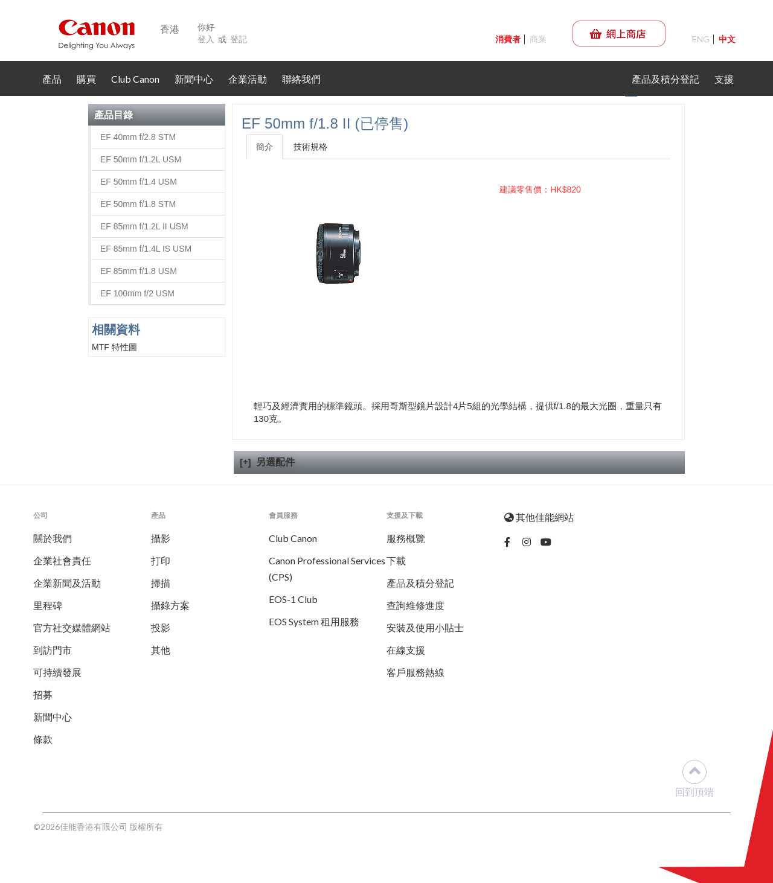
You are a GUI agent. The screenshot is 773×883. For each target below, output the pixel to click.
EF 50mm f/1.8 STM (138, 204)
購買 (86, 78)
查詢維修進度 (415, 605)
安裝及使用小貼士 (425, 627)
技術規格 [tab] (310, 146)
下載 (396, 560)
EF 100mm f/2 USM (137, 293)
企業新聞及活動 (67, 582)
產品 (52, 78)
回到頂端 (694, 778)
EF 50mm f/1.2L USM (140, 159)
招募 (43, 694)
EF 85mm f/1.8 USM (138, 271)
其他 (160, 649)
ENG (701, 39)
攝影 (160, 538)
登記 (238, 39)
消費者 (508, 39)
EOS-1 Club (293, 599)
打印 (160, 560)
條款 (43, 739)
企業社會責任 (62, 560)
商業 (538, 39)
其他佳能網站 (539, 517)
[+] (245, 462)
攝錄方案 (170, 605)
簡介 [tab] (264, 146)
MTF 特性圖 (114, 347)
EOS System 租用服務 (314, 621)
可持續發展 (57, 672)
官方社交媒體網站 (72, 627)
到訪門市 (52, 649)
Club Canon (135, 78)
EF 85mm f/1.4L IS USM (145, 248)
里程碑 (47, 605)
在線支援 (405, 649)
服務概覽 (405, 538)
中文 (727, 39)
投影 (160, 627)
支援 (724, 78)
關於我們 (52, 538)
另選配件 (275, 462)
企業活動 (247, 78)
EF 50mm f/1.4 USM (138, 181)
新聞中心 (194, 78)
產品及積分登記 (665, 78)
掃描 (160, 582)
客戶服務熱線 (415, 672)
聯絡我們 (301, 78)
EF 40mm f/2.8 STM (138, 137)
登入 (205, 39)
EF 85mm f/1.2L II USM (144, 226)
